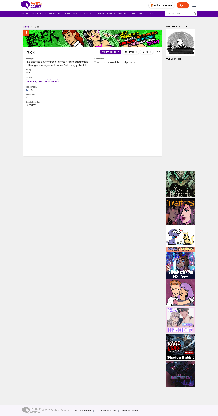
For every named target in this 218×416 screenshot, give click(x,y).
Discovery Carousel (177, 26)
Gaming (100, 13)
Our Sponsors (173, 58)
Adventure (55, 13)
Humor (111, 13)
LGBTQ (142, 13)
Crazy (67, 13)
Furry (152, 13)
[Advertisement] (93, 131)
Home (26, 26)
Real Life (122, 13)
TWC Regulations (82, 410)
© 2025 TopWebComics (55, 410)
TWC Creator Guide (106, 410)
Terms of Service (130, 410)
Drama (77, 13)
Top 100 (25, 13)
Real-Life (31, 81)
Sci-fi (132, 13)
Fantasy (88, 13)
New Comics (39, 13)
